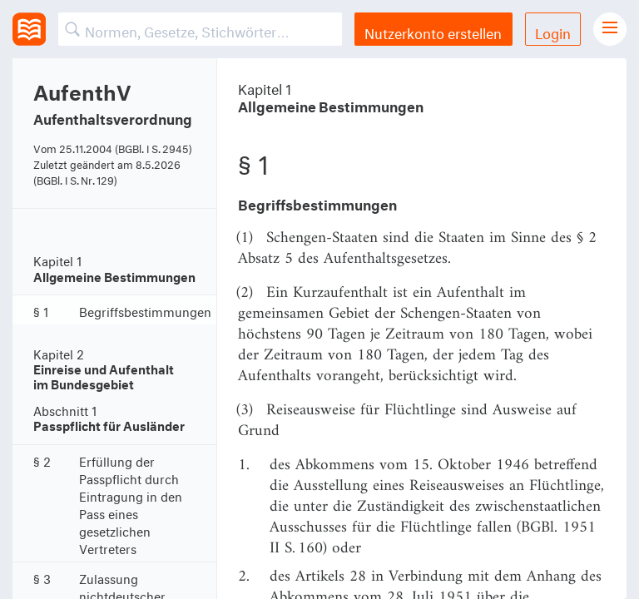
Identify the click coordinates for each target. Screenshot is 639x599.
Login (553, 31)
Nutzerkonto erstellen (433, 31)
